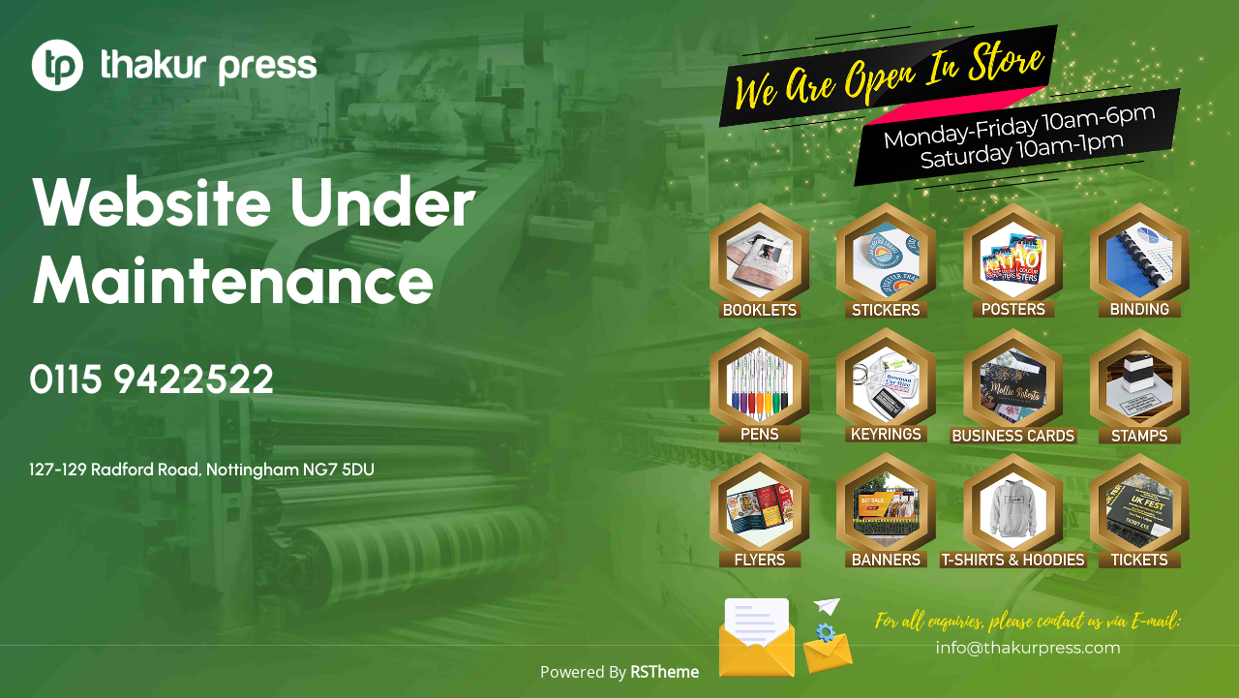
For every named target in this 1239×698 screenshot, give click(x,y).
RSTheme (664, 672)
